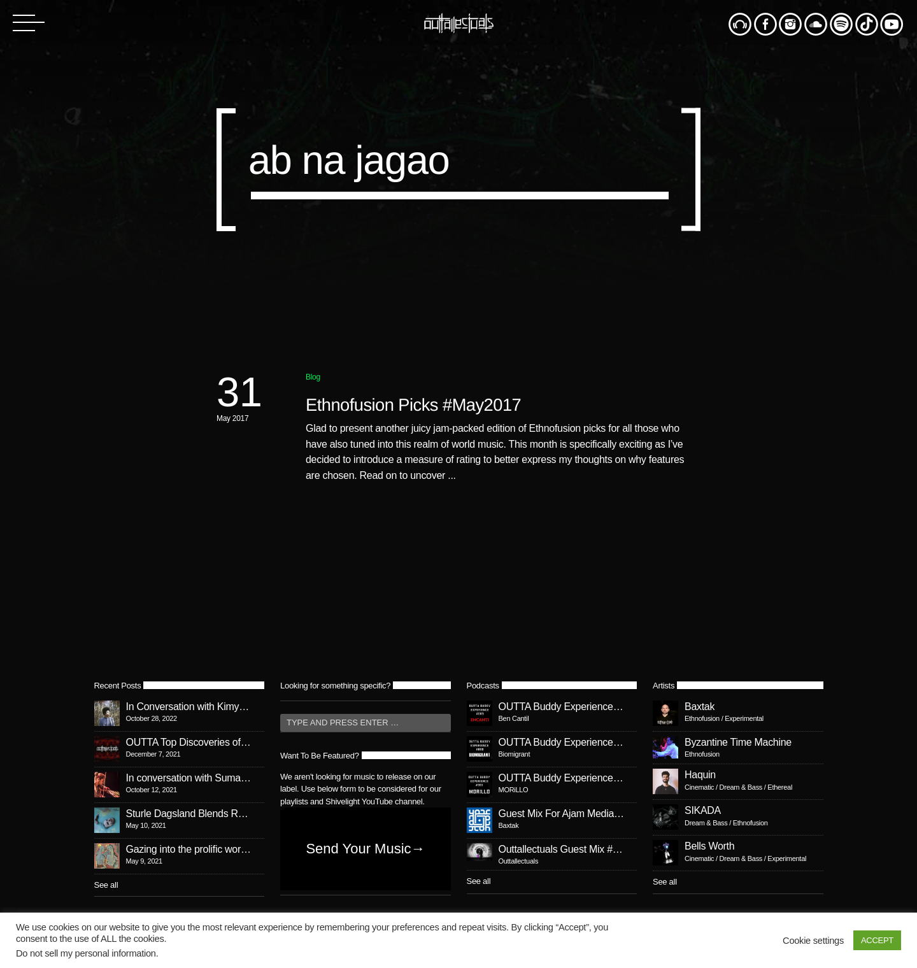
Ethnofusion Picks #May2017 (413, 405)
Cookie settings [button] (813, 941)
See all (106, 885)
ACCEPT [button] (877, 940)
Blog (313, 377)
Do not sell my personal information (86, 953)
